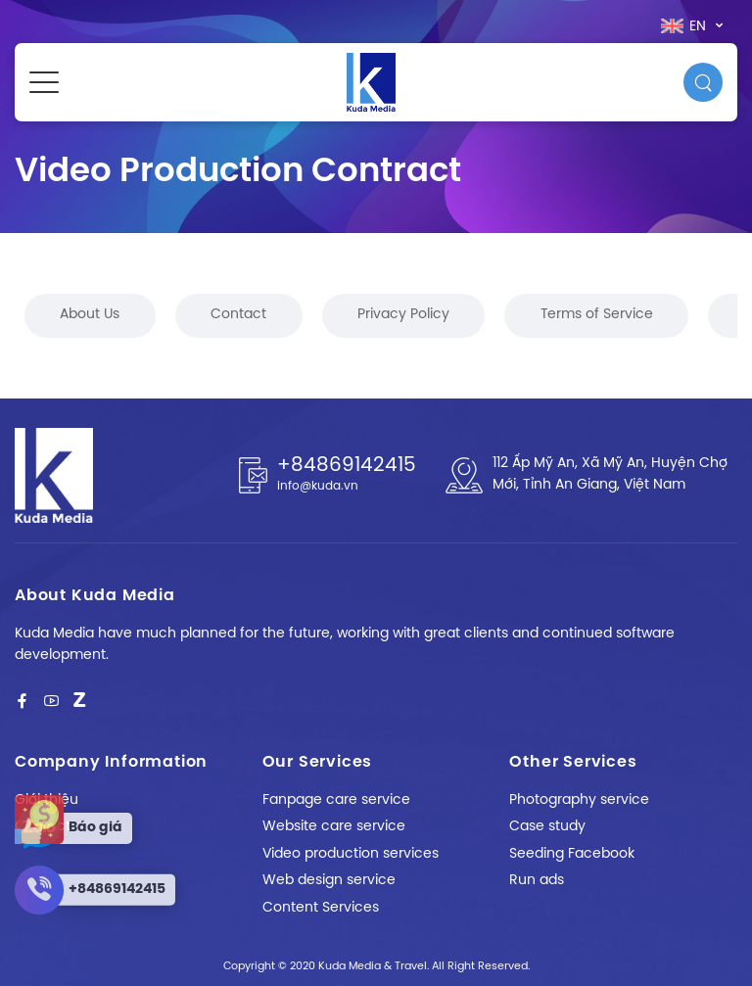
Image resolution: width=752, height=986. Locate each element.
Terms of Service (596, 314)
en (685, 26)
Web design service (329, 880)
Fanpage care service (336, 800)
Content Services (320, 908)
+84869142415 (346, 465)
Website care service (333, 827)
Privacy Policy (403, 314)
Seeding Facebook (571, 854)
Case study (547, 827)
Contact (238, 314)
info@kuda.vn (317, 486)
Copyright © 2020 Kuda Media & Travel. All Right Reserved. (376, 966)
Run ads (536, 880)
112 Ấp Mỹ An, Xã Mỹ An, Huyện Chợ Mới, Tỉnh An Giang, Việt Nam (610, 474)
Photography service (579, 800)
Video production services (350, 854)
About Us (89, 314)
